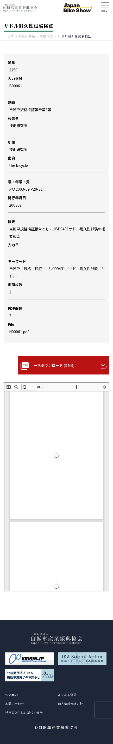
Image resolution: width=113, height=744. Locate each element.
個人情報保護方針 (70, 703)
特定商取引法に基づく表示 (24, 712)
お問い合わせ (14, 703)
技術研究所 (26, 36)
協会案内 (11, 694)
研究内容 (46, 36)
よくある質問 (67, 694)
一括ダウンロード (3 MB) (54, 365)
